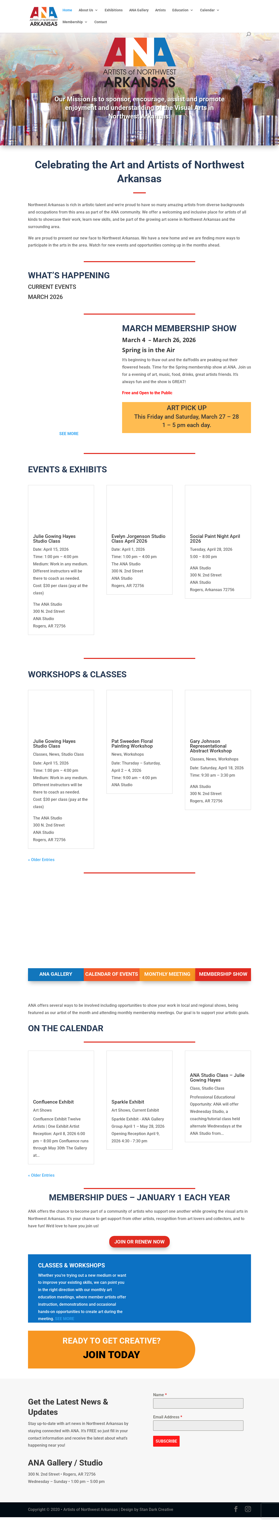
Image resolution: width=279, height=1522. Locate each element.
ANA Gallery (139, 10)
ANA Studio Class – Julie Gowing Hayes (217, 1104)
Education (180, 10)
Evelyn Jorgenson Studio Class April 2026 (138, 538)
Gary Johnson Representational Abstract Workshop (211, 746)
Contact (100, 22)
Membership (73, 22)
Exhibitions (114, 10)
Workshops (134, 754)
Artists (160, 10)
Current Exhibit (145, 1110)
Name (160, 1399)
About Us (86, 10)
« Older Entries (41, 859)
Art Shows (42, 1110)
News (54, 754)
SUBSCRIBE (166, 1446)
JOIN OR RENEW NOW (139, 1246)
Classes (40, 754)
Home (67, 10)
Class (195, 1115)
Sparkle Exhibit (127, 1102)
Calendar (207, 10)
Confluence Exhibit (53, 1102)
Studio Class (72, 754)
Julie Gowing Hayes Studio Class (54, 538)
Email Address (167, 1421)
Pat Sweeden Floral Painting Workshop (132, 743)
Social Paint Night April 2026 (215, 538)
